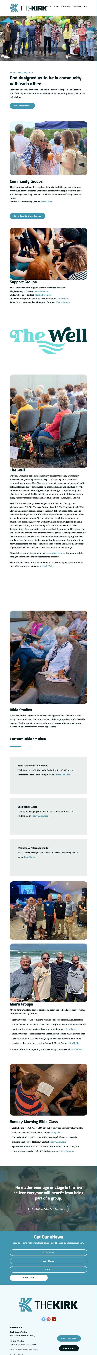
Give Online (69, 1348)
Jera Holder (62, 298)
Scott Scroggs (67, 1151)
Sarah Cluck (46, 201)
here (35, 1350)
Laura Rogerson (41, 291)
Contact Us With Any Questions (48, 1209)
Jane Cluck (29, 857)
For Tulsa (30, 7)
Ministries (65, 6)
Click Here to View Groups (27, 216)
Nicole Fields (48, 566)
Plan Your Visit (69, 1338)
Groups (48, 6)
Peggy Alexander (40, 815)
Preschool (77, 6)
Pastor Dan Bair (62, 774)
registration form (54, 553)
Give (85, 6)
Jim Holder (74, 1043)
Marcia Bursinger (43, 294)
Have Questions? (22, 105)
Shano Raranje (63, 302)
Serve (56, 6)
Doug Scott (56, 1132)
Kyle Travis (71, 1029)
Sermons (38, 6)
